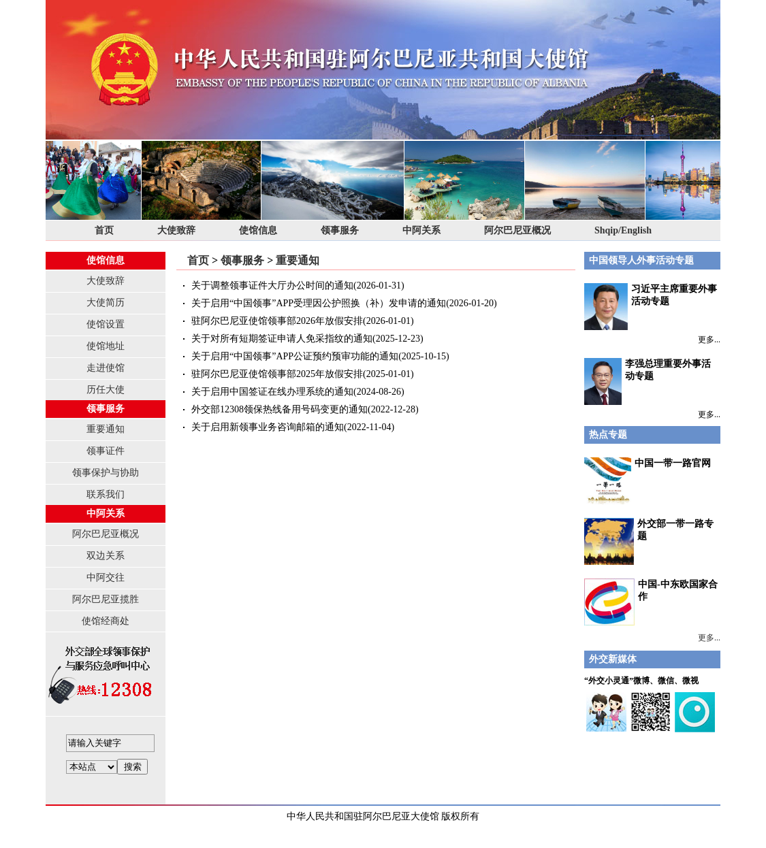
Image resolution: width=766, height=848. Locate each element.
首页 (104, 230)
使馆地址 (105, 346)
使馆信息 (258, 230)
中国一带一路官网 (673, 463)
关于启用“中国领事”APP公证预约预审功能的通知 (294, 356)
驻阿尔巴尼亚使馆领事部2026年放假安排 (277, 321)
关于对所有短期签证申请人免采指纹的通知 (281, 338)
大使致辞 (176, 230)
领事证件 (105, 451)
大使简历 (105, 302)
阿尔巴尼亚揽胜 (105, 599)
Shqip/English (623, 230)
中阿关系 (421, 230)
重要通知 (105, 429)
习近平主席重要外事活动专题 (650, 306)
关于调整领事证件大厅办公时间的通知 (272, 285)
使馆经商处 (105, 621)
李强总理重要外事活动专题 (647, 381)
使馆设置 (105, 324)
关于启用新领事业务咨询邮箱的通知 (267, 427)
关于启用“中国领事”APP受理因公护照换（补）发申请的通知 (318, 303)
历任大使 (105, 390)
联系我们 (105, 494)
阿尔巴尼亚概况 (517, 230)
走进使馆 (105, 368)
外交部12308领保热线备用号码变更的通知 (279, 409)
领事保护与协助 (105, 473)
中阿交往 (105, 577)
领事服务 (340, 230)
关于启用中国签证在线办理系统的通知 (272, 392)
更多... (709, 339)
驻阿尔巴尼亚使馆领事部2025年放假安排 (277, 374)
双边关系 (105, 556)
